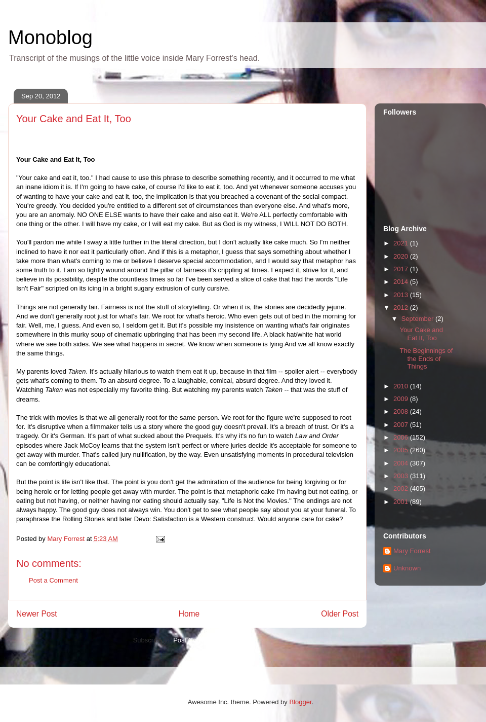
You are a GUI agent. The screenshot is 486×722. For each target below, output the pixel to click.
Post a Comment (53, 580)
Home (189, 613)
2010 (401, 386)
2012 (401, 307)
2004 (401, 463)
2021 (401, 243)
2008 (401, 411)
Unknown (407, 568)
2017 (401, 269)
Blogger (300, 702)
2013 (401, 295)
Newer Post (36, 613)
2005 (401, 450)
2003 (401, 476)
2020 (401, 256)
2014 (401, 281)
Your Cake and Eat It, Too (421, 334)
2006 (401, 437)
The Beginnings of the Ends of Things (426, 358)
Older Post (339, 613)
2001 (401, 502)
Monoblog (50, 37)
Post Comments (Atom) (207, 640)
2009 (401, 399)
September (418, 318)
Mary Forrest (412, 551)
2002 (401, 488)
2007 (401, 424)
